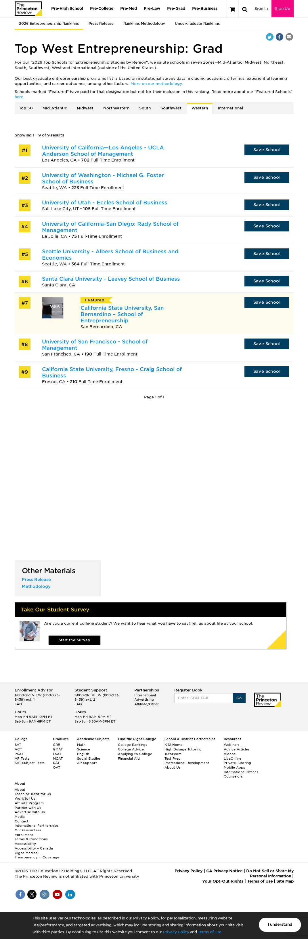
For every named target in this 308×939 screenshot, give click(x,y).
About (20, 790)
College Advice (131, 749)
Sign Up (282, 8)
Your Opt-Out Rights (222, 881)
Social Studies (89, 758)
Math (81, 745)
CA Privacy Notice (224, 871)
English (83, 754)
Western (200, 108)
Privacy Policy (176, 932)
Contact (21, 821)
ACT (18, 749)
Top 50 (26, 108)
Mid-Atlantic (55, 108)
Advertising (144, 699)
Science (83, 749)
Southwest (170, 108)
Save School (266, 149)
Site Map (285, 881)
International (230, 108)
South (145, 108)
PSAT (19, 754)
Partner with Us (28, 808)
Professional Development (186, 763)
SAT (18, 745)
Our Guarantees (28, 830)
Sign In (261, 8)
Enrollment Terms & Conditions (31, 837)
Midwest (85, 108)
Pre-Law (152, 8)
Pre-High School (67, 8)
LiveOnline (232, 758)
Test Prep (172, 758)
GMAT (58, 749)
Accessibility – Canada (34, 848)
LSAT (57, 754)
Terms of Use (209, 932)
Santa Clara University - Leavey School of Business (111, 279)
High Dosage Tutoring (183, 749)
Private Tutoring (237, 763)
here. (19, 97)
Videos (230, 754)
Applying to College (135, 754)
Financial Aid (129, 758)
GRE (56, 745)
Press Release (101, 23)
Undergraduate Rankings (197, 23)
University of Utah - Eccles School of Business (104, 202)
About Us (172, 767)
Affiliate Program (29, 803)
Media (20, 817)
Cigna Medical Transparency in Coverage (37, 855)
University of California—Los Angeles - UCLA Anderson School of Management (103, 151)
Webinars (232, 745)
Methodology (36, 586)
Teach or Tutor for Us (33, 794)
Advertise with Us (30, 812)
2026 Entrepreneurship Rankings (49, 23)
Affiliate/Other (146, 704)
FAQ (18, 704)
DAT (56, 763)
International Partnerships (37, 826)
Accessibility (25, 844)
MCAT (58, 758)
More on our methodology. (157, 83)
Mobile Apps (234, 767)
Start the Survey (74, 640)
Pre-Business (204, 8)
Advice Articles (237, 749)
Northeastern (116, 108)
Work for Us (25, 799)
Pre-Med (128, 8)
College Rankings (132, 745)
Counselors (233, 776)
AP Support (87, 763)
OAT (56, 767)
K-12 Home (173, 745)
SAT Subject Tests (30, 763)
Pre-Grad (176, 8)
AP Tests (22, 758)
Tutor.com (172, 754)
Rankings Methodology (144, 23)
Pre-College (101, 8)
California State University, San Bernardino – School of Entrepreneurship (122, 314)
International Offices (241, 772)
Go (239, 698)
